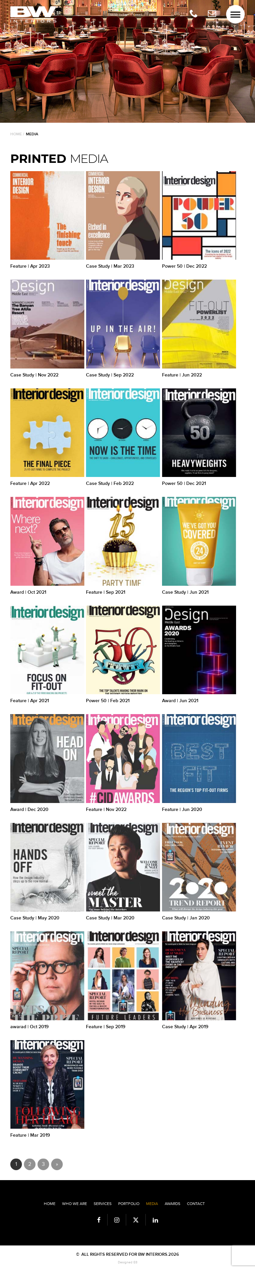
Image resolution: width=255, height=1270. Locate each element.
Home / (17, 134)
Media (152, 1203)
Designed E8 (127, 1262)
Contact (196, 1203)
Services (103, 1203)
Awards (172, 1203)
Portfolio (128, 1203)
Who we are (74, 1203)
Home (49, 1203)
